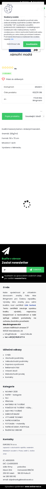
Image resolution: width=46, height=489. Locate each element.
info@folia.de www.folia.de (18, 334)
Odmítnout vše (13, 44)
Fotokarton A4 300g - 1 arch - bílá (20, 203)
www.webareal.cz (33, 486)
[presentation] (3, 200)
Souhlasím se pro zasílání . (22, 277)
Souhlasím (31, 44)
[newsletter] (35, 269)
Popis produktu (12, 116)
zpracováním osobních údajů (28, 276)
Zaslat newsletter (15, 263)
